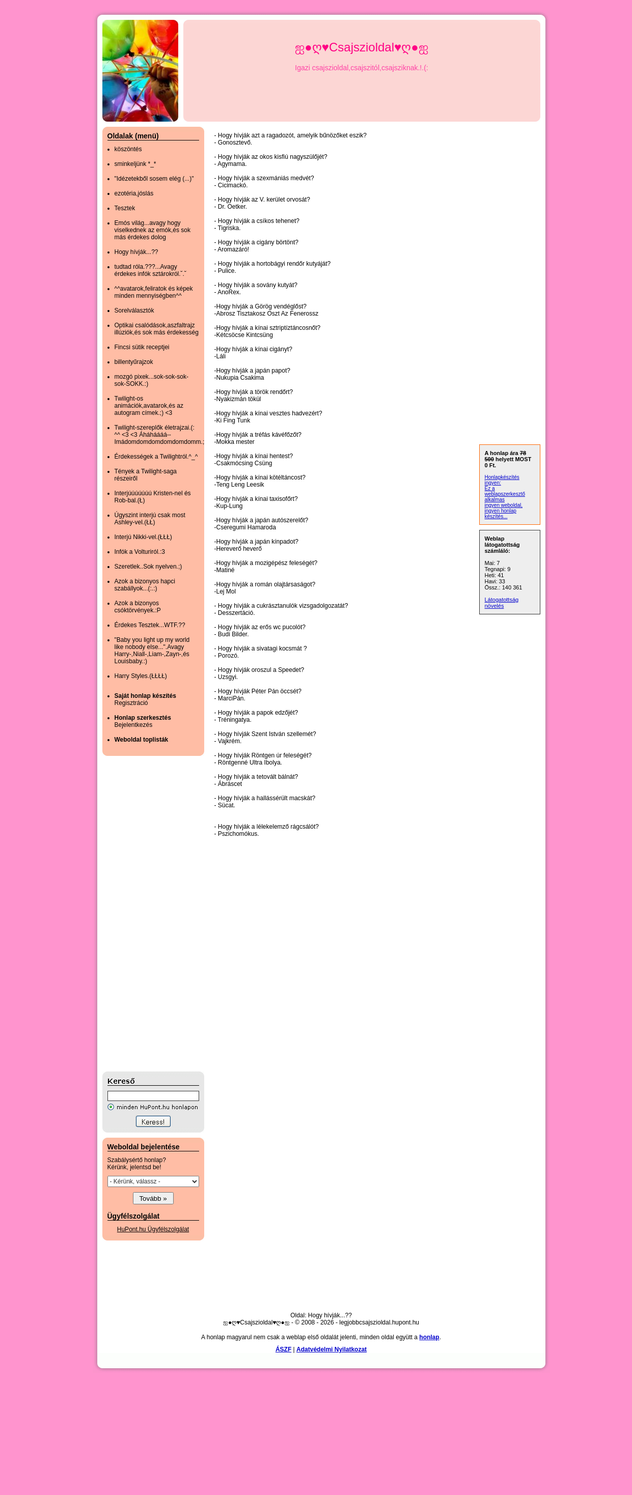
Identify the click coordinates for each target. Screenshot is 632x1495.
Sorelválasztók (134, 310)
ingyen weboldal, (504, 505)
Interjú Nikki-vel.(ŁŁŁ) (143, 537)
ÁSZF (283, 1349)
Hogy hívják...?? (136, 252)
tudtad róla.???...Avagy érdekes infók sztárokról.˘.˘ (150, 270)
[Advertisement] (143, 913)
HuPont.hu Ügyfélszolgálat (153, 1229)
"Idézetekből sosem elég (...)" (154, 178)
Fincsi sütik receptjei (142, 347)
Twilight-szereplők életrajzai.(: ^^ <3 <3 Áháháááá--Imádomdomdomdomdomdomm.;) (161, 434)
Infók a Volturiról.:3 (140, 551)
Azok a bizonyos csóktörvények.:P (138, 607)
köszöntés (128, 149)
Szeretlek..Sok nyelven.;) (148, 566)
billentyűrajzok (134, 361)
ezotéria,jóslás (134, 193)
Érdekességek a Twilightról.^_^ (156, 456)
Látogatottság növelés (502, 603)
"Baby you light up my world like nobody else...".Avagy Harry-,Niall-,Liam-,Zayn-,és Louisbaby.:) (152, 650)
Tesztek (125, 208)
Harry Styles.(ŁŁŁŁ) (141, 676)
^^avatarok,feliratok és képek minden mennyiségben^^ (154, 292)
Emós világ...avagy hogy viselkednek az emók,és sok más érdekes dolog (152, 230)
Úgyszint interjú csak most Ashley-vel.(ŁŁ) (150, 519)
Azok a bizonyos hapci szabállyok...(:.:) (145, 585)
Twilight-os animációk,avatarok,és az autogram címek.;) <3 (149, 405)
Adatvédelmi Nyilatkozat (331, 1349)
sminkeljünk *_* (135, 163)
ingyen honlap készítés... (500, 513)
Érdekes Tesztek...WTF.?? (150, 625)
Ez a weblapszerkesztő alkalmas (505, 494)
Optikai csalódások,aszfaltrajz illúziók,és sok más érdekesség (157, 329)
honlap (429, 1337)
